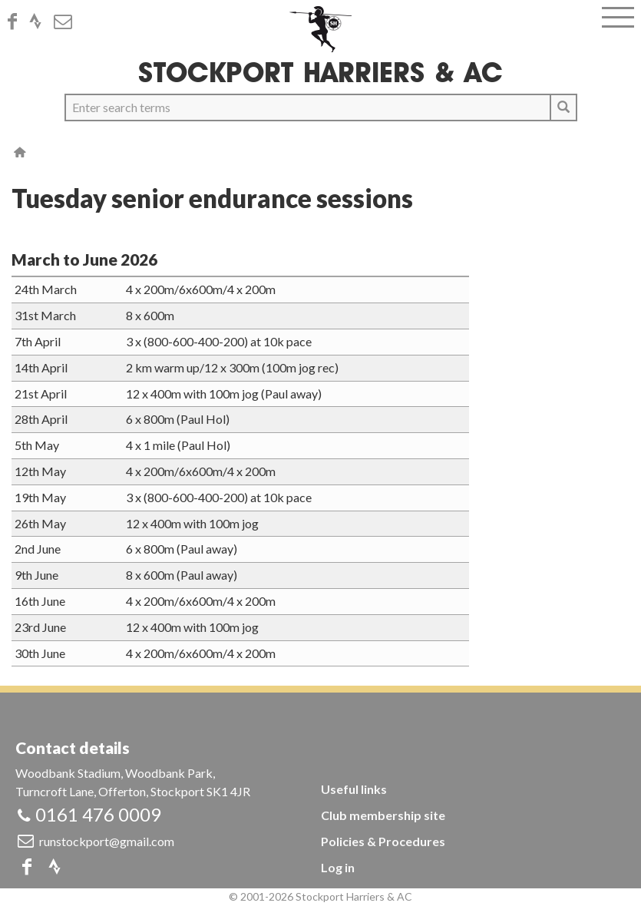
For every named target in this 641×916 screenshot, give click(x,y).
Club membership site (383, 815)
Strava (40, 21)
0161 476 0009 (98, 814)
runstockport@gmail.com (106, 841)
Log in (338, 867)
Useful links (354, 789)
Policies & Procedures (383, 841)
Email (67, 21)
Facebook (17, 21)
